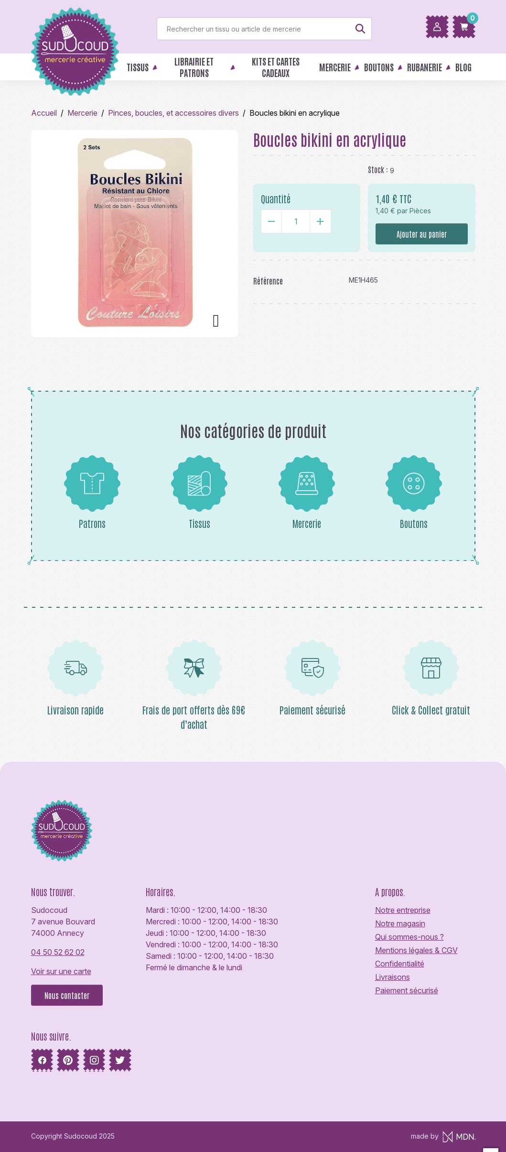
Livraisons (392, 977)
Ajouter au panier (422, 234)
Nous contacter (66, 995)
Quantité (276, 198)
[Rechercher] (264, 28)
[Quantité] (295, 221)
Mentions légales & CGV (416, 950)
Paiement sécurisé (406, 990)
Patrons (92, 492)
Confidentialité (399, 963)
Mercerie (306, 492)
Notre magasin (400, 923)
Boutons (413, 492)
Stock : (378, 169)
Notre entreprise (403, 910)
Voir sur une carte (61, 971)
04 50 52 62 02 (58, 952)
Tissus (199, 492)
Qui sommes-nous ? (409, 937)
